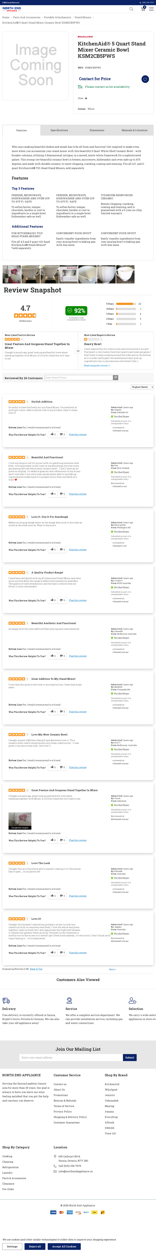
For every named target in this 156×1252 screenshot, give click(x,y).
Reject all (35, 1246)
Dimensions (97, 130)
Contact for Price (94, 78)
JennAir (110, 1095)
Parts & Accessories (14, 1178)
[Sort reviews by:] (142, 387)
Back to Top (36, 969)
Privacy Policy (63, 1111)
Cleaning (7, 1161)
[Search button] (131, 9)
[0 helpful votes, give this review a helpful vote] (52, 434)
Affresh (109, 1122)
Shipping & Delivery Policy (70, 1116)
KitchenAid (112, 1084)
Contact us (60, 1084)
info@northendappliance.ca (75, 1171)
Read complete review (97, 366)
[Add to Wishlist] (145, 79)
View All (110, 1133)
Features (21, 130)
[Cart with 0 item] (143, 9)
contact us (101, 87)
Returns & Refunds (65, 1100)
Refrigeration (10, 1167)
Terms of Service (64, 1105)
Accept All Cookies (64, 1246)
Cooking (7, 1156)
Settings (12, 1246)
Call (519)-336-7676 (69, 1165)
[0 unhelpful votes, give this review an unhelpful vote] (62, 434)
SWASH (109, 1127)
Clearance (8, 1183)
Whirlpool (111, 1089)
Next (112, 969)
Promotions (61, 1095)
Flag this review (78, 434)
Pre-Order (8, 1189)
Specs (59, 130)
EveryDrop (111, 1116)
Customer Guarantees (67, 1122)
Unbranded (111, 1100)
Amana (109, 1111)
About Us (59, 1089)
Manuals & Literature (134, 130)
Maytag (109, 1105)
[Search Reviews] (81, 377)
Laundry (7, 1172)
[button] (20, 821)
